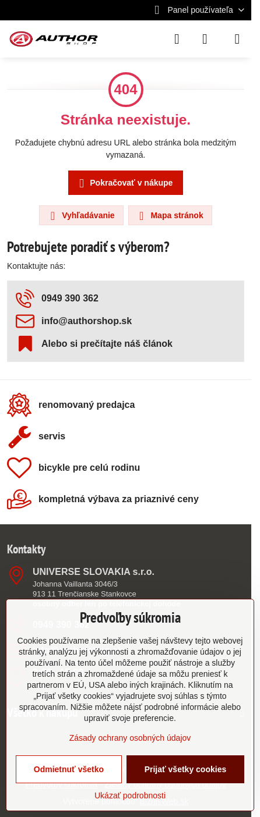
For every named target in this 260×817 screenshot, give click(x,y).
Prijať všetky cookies (186, 769)
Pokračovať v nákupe (124, 183)
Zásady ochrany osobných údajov (130, 738)
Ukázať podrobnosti (130, 795)
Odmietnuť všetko (69, 769)
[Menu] (237, 39)
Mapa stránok (169, 216)
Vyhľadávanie (80, 216)
